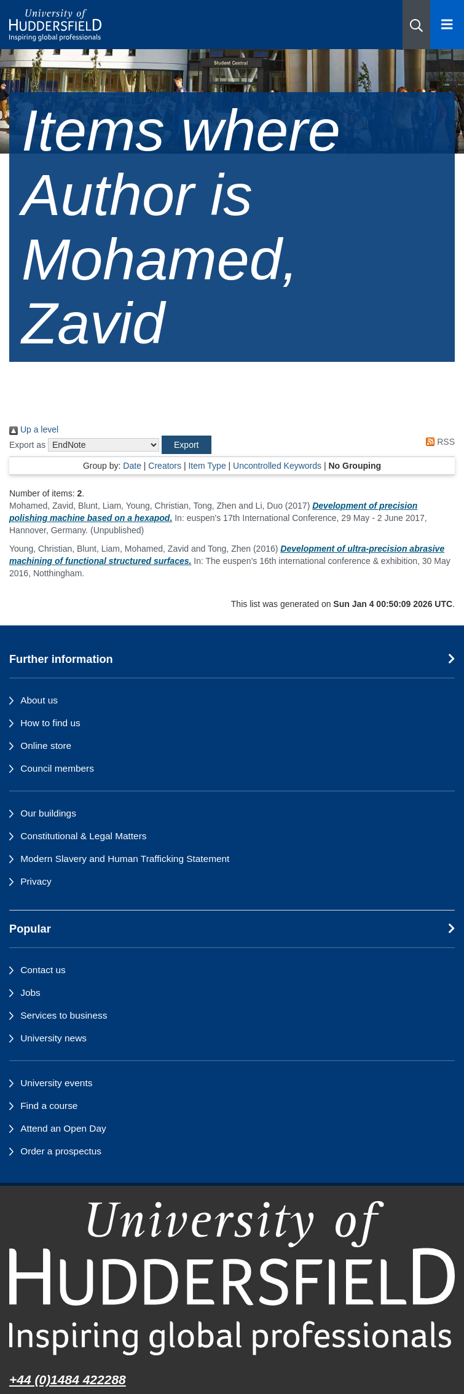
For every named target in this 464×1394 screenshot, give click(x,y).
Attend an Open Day (63, 1128)
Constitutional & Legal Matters (83, 836)
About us (39, 700)
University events (56, 1083)
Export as (27, 445)
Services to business (63, 1015)
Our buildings (48, 813)
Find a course (48, 1105)
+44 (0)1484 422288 (67, 1379)
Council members (57, 768)
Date (132, 466)
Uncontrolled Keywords (277, 466)
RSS (438, 442)
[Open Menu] (447, 24)
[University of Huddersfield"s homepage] (232, 1278)
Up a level (33, 429)
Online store (45, 745)
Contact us (43, 970)
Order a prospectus (60, 1151)
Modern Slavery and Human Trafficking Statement (124, 858)
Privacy (35, 881)
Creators (164, 466)
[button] (416, 24)
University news (53, 1038)
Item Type (207, 466)
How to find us (50, 723)
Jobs (30, 992)
